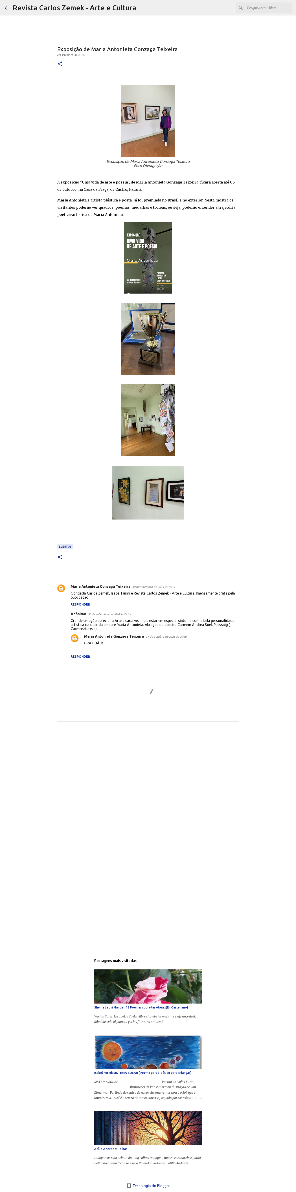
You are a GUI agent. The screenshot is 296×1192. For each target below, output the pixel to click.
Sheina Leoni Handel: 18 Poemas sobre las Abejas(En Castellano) (141, 1007)
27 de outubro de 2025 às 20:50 (166, 636)
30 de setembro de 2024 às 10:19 (153, 586)
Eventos (65, 546)
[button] (60, 64)
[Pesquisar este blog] (268, 7)
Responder (80, 604)
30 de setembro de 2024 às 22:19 (109, 614)
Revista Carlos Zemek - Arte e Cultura (74, 8)
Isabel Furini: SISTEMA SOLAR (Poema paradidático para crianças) (142, 1073)
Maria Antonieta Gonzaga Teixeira (100, 586)
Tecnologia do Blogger (148, 1186)
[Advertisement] (148, 770)
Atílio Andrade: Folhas (110, 1149)
